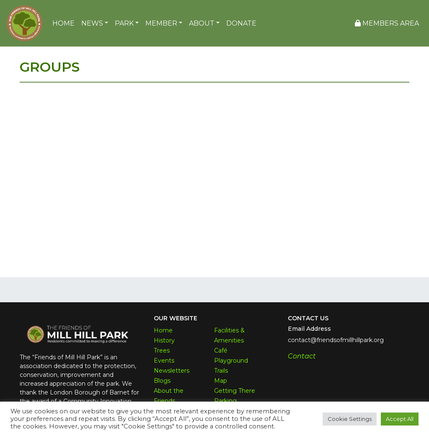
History (164, 340)
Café (220, 350)
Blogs (162, 380)
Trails (221, 370)
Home (163, 330)
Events (164, 360)
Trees (162, 350)
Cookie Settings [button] (350, 418)
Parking (225, 401)
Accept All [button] (399, 418)
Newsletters (171, 370)
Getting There (234, 390)
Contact (302, 356)
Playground (231, 360)
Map (220, 380)
